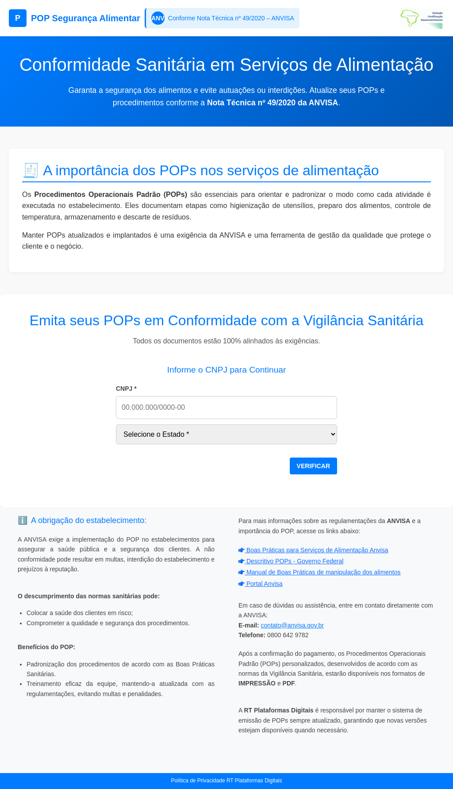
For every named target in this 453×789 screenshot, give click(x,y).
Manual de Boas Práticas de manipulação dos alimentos (319, 572)
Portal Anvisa (260, 583)
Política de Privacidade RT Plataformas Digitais (226, 780)
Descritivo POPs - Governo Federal (290, 561)
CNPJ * (126, 388)
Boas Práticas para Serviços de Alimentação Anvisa (313, 550)
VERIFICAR (313, 466)
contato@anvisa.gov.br (292, 625)
